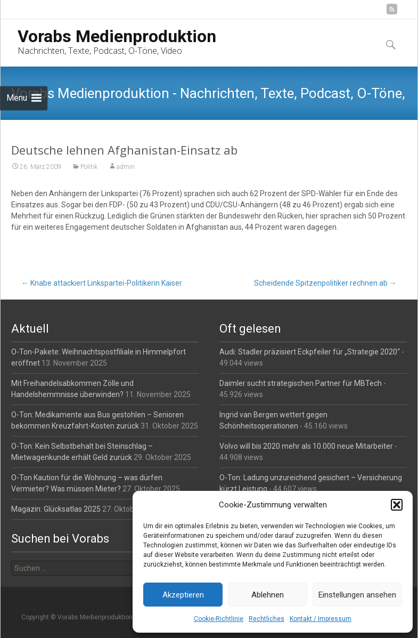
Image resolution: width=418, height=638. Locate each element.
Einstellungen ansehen (357, 595)
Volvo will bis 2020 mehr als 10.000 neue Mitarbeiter (306, 446)
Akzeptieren (183, 595)
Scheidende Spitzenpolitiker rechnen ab (325, 283)
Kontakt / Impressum (320, 619)
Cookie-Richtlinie (218, 619)
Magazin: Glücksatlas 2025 (56, 509)
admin (126, 167)
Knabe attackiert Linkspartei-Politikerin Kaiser (101, 283)
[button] (396, 504)
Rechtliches (266, 619)
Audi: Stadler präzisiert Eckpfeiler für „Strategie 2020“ (309, 352)
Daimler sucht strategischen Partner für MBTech (300, 383)
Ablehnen (267, 595)
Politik (88, 167)
